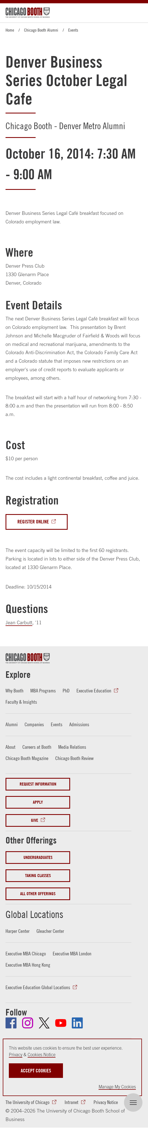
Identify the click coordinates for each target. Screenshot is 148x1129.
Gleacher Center (50, 931)
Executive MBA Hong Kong (28, 965)
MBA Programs (43, 691)
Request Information (38, 784)
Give (34, 820)
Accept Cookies (36, 1070)
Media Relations (72, 747)
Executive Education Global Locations (38, 987)
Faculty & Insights (21, 702)
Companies (34, 724)
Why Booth (14, 691)
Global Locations (36, 914)
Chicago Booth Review (74, 758)
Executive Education (93, 691)
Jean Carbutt (19, 622)
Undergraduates (37, 857)
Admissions (79, 724)
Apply (38, 802)
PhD (66, 691)
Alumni (12, 724)
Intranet (71, 1102)
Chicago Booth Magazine (27, 758)
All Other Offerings (38, 893)
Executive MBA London (72, 953)
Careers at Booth (36, 747)
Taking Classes (38, 875)
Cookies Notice (42, 1054)
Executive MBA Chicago (26, 953)
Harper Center (18, 931)
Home (10, 29)
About (10, 747)
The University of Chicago (27, 1102)
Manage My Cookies (117, 1086)
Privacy (15, 1054)
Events (73, 29)
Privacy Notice (106, 1102)
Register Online (33, 522)
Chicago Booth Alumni (41, 29)
